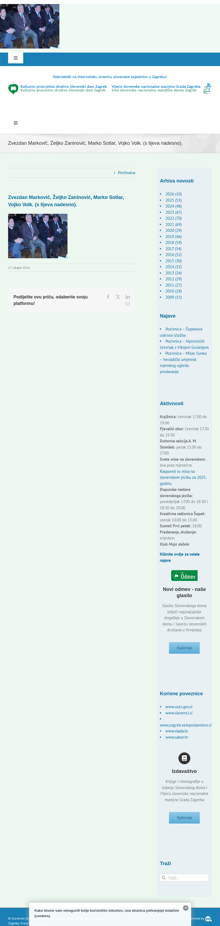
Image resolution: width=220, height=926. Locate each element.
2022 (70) (173, 218)
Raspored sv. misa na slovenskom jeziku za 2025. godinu (183, 477)
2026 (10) (173, 194)
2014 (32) (173, 266)
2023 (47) (173, 212)
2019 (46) (173, 236)
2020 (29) (173, 230)
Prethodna (126, 172)
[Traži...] (184, 880)
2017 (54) (173, 248)
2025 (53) (173, 200)
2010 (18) (173, 291)
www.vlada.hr (176, 732)
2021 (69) (173, 224)
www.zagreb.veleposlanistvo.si (186, 726)
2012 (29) (173, 278)
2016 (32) (173, 254)
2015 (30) (173, 260)
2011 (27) (173, 285)
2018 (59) (173, 242)
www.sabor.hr (176, 738)
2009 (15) (173, 297)
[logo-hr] (110, 76)
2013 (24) (173, 273)
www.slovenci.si (178, 714)
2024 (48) (173, 206)
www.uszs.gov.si (178, 708)
